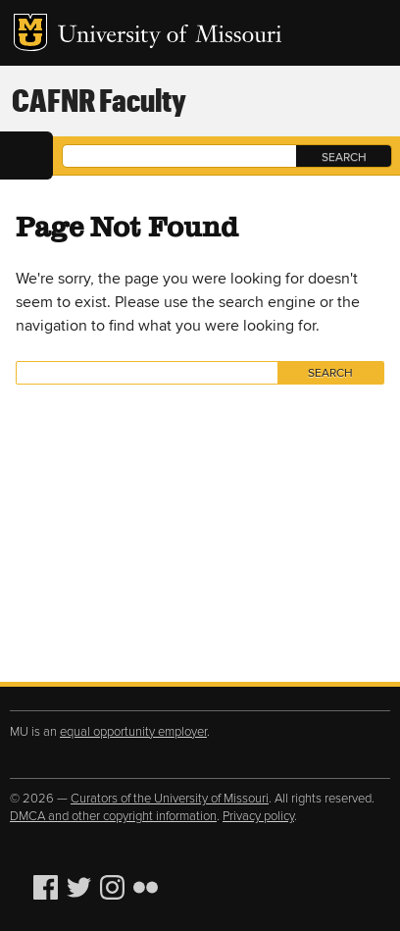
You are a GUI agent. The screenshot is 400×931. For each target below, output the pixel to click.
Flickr (148, 887)
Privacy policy (258, 816)
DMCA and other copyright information (113, 816)
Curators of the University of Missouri (170, 798)
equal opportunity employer (133, 732)
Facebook (48, 887)
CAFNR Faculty (99, 99)
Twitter (81, 887)
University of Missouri (170, 37)
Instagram (114, 887)
